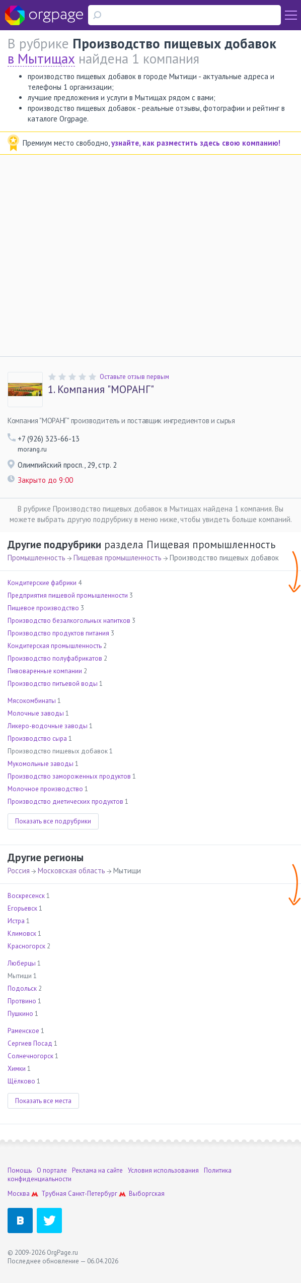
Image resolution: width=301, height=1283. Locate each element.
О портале (52, 1170)
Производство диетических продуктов (65, 801)
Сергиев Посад (30, 1043)
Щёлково (21, 1081)
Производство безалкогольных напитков (69, 620)
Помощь (20, 1170)
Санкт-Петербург (92, 1193)
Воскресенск (26, 895)
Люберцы (22, 963)
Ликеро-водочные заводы (48, 726)
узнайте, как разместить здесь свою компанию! (195, 143)
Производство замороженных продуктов (69, 776)
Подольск (22, 988)
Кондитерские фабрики (42, 583)
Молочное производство (45, 789)
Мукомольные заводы (40, 763)
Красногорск (26, 946)
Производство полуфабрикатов (55, 658)
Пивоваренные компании (45, 671)
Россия (19, 870)
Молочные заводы (36, 713)
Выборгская (147, 1193)
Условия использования (163, 1170)
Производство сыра (37, 738)
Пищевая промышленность (117, 557)
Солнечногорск (30, 1056)
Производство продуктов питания (58, 633)
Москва (19, 1193)
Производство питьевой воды (53, 683)
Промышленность (36, 557)
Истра (16, 921)
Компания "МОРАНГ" (101, 389)
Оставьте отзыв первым (134, 376)
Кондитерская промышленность (55, 646)
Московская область (71, 870)
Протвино (22, 1001)
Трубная (53, 1193)
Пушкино (20, 1013)
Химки (17, 1068)
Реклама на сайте (97, 1170)
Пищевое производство (43, 608)
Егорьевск (22, 908)
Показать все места (43, 1101)
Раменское (23, 1031)
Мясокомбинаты (32, 700)
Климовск (22, 933)
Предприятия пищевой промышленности (68, 595)
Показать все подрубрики (53, 821)
